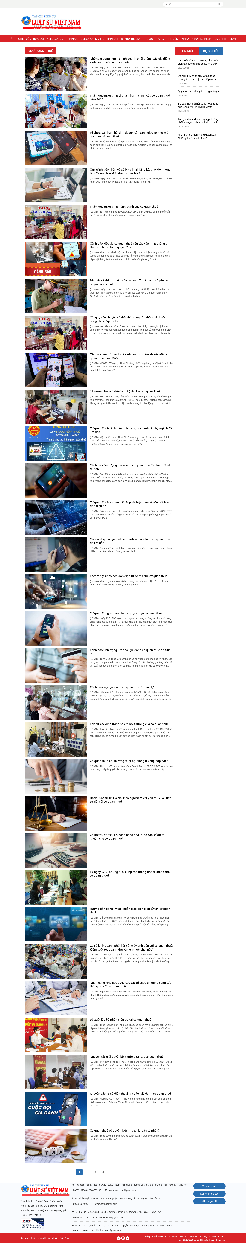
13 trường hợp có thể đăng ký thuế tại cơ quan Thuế (125, 391)
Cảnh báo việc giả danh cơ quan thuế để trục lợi (122, 687)
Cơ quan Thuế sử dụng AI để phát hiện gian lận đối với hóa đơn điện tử (129, 504)
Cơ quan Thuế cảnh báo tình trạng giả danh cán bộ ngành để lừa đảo (131, 430)
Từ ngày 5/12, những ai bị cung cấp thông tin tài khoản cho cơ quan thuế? (130, 873)
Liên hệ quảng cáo (209, 1193)
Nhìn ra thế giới (131, 39)
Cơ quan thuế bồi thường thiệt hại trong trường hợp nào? (129, 761)
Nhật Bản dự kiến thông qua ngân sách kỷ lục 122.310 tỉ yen (197, 136)
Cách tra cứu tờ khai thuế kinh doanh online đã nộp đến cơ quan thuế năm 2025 (129, 356)
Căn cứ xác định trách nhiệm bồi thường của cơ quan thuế (129, 724)
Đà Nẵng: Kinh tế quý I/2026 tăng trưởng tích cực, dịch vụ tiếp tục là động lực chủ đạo (197, 78)
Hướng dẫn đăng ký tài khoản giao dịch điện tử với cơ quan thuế (130, 910)
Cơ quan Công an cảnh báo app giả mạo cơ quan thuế (126, 613)
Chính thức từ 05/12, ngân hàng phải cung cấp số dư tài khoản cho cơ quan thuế (127, 836)
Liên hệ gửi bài (209, 1201)
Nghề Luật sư (56, 39)
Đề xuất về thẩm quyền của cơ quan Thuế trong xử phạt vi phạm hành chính (129, 282)
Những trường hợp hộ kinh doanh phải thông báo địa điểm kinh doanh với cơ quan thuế (130, 60)
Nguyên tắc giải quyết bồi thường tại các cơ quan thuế (126, 1057)
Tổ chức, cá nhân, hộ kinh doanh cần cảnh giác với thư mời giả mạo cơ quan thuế (129, 134)
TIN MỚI (187, 51)
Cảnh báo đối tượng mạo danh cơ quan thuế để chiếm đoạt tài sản (130, 467)
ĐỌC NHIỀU (211, 51)
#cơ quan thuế (40, 51)
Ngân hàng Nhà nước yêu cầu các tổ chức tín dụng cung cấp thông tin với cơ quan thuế (130, 984)
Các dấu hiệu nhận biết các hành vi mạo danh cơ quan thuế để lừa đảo (130, 541)
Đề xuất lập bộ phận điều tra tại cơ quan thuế (120, 1019)
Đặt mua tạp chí (209, 1186)
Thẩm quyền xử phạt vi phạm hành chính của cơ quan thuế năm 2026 (130, 97)
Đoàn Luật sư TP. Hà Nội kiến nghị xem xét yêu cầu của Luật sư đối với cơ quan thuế (130, 799)
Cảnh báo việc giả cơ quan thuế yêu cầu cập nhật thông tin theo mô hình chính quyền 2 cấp (129, 245)
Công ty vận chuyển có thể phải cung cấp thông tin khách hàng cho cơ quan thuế (129, 319)
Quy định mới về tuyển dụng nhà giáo (199, 91)
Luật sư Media (203, 39)
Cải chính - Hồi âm (226, 39)
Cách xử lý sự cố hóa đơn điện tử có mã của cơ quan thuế (128, 576)
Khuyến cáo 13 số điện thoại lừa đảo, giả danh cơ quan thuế (130, 1093)
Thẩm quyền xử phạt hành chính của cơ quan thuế (124, 206)
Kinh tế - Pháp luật (107, 39)
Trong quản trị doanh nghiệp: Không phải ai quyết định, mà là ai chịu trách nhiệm (199, 121)
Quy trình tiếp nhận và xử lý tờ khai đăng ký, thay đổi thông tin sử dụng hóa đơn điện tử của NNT (130, 171)
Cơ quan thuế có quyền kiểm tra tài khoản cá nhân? (125, 1130)
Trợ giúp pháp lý (155, 39)
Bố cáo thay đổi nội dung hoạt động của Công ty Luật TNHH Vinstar (198, 105)
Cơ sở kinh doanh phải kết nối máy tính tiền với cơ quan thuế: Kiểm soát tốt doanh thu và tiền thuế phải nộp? (131, 947)
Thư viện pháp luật (180, 39)
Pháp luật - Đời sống (80, 39)
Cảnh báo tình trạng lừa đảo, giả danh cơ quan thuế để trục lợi (130, 651)
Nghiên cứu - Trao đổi (31, 39)
